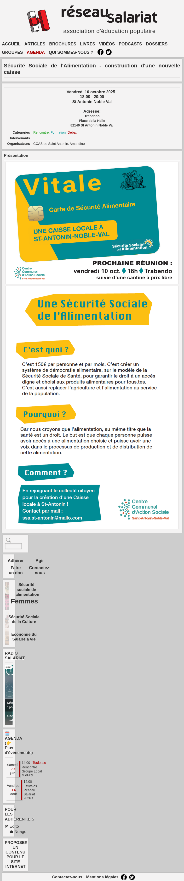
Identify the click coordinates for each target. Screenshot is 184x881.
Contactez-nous (39, 570)
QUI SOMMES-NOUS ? (71, 52)
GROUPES (12, 52)
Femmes (24, 601)
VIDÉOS (107, 44)
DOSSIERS (156, 44)
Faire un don (16, 570)
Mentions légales (102, 877)
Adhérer (16, 560)
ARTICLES (35, 44)
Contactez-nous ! (68, 877)
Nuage (18, 831)
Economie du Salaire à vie (23, 636)
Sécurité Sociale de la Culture (24, 619)
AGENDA (36, 52)
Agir (39, 560)
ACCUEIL (11, 44)
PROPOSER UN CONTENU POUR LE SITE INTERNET (16, 854)
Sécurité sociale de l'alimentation (26, 589)
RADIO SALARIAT (15, 655)
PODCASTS (130, 44)
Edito (12, 826)
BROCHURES (62, 44)
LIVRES (87, 44)
